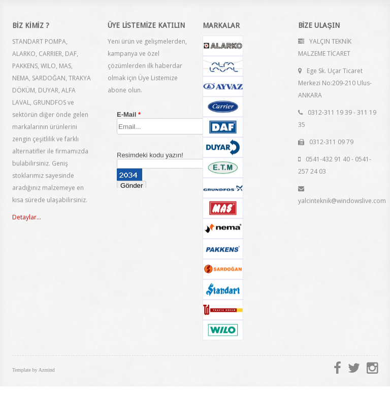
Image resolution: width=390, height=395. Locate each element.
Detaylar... (26, 217)
